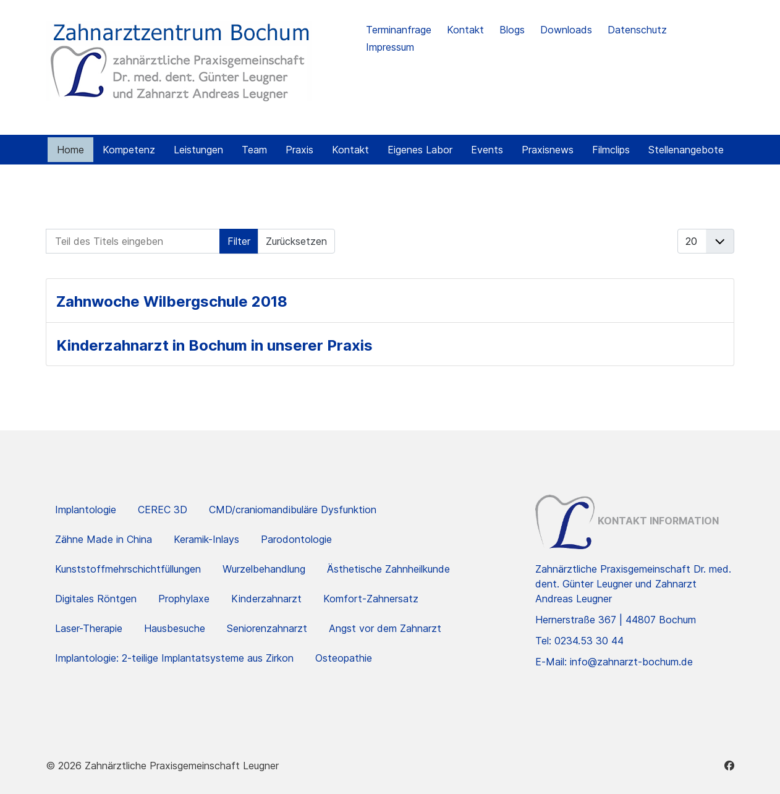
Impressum (390, 47)
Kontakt (465, 29)
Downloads (566, 29)
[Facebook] (729, 765)
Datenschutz (637, 29)
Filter (238, 241)
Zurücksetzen (296, 241)
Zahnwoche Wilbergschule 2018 (171, 301)
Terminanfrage (398, 29)
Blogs (512, 29)
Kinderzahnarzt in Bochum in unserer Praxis (214, 345)
